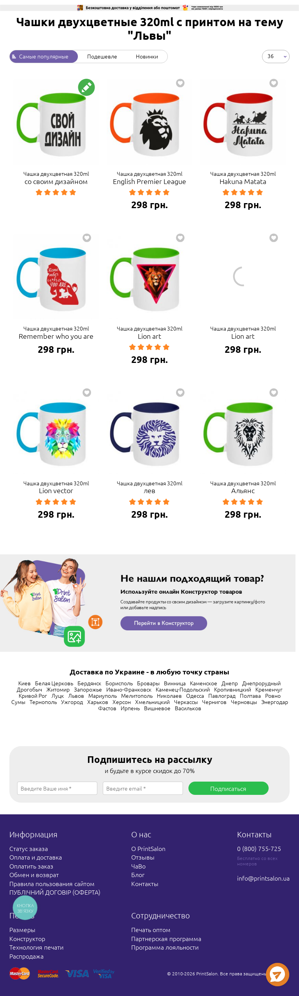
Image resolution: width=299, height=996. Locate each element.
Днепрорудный (261, 683)
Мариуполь (102, 695)
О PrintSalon (148, 848)
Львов (76, 695)
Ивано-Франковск (128, 689)
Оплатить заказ (31, 866)
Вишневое (157, 708)
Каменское (203, 683)
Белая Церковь (54, 683)
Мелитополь (137, 695)
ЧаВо (138, 866)
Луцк (57, 695)
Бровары (148, 683)
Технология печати (36, 947)
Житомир (58, 689)
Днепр (230, 683)
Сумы (18, 702)
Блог (137, 874)
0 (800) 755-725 (259, 848)
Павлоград (222, 695)
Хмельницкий (152, 702)
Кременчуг (269, 689)
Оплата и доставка (35, 857)
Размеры (22, 929)
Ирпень (130, 708)
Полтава (250, 695)
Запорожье (88, 689)
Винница (175, 683)
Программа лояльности (165, 947)
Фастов (107, 708)
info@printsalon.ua (263, 877)
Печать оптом (151, 929)
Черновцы (244, 702)
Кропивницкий (232, 689)
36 (270, 56)
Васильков (188, 708)
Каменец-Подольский (183, 689)
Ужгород (72, 702)
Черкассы (186, 702)
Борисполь (119, 683)
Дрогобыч (29, 689)
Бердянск (89, 683)
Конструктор (27, 938)
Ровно (273, 695)
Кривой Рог (33, 695)
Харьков (97, 702)
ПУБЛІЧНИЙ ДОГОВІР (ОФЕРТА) (54, 892)
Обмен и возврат (34, 874)
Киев (24, 683)
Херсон (122, 702)
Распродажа (26, 956)
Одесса (195, 695)
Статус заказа (28, 848)
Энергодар (274, 702)
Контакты (144, 883)
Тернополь (43, 702)
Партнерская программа (166, 938)
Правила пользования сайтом (52, 883)
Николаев (169, 695)
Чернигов (214, 702)
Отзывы (143, 857)
